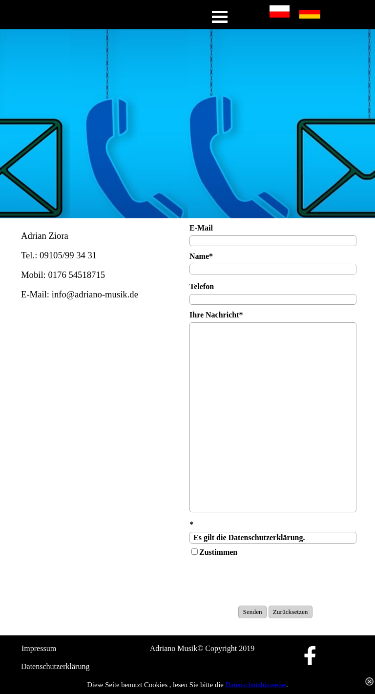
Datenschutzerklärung (55, 666)
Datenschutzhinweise (256, 685)
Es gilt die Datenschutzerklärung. (272, 538)
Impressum (38, 648)
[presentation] (263, 582)
